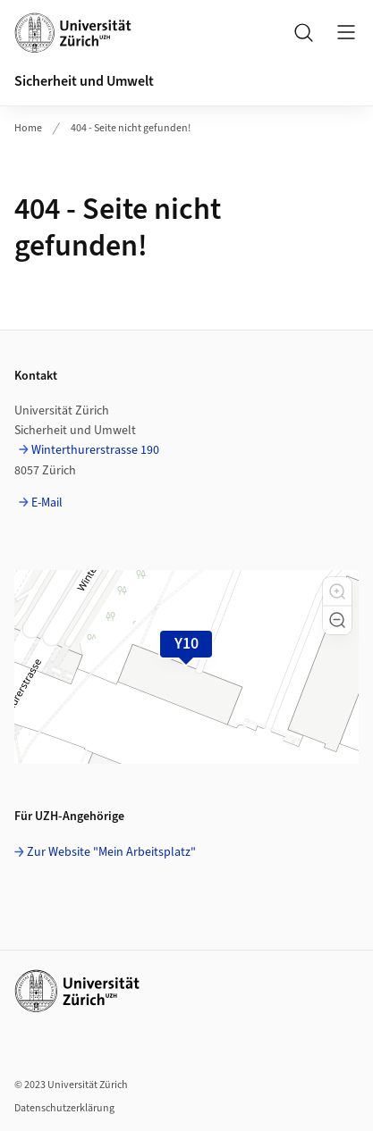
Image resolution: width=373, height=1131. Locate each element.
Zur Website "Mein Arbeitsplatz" (111, 852)
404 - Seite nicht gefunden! (131, 128)
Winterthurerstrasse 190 (95, 450)
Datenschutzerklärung (64, 1108)
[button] (337, 591)
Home (28, 128)
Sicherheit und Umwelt (84, 81)
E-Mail (47, 503)
